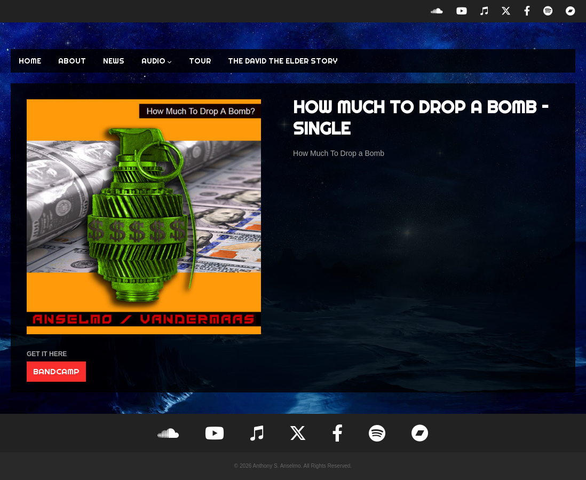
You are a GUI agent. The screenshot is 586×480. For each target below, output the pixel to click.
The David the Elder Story (282, 61)
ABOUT (72, 61)
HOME (30, 61)
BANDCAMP (56, 371)
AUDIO (156, 61)
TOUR (200, 61)
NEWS (113, 61)
